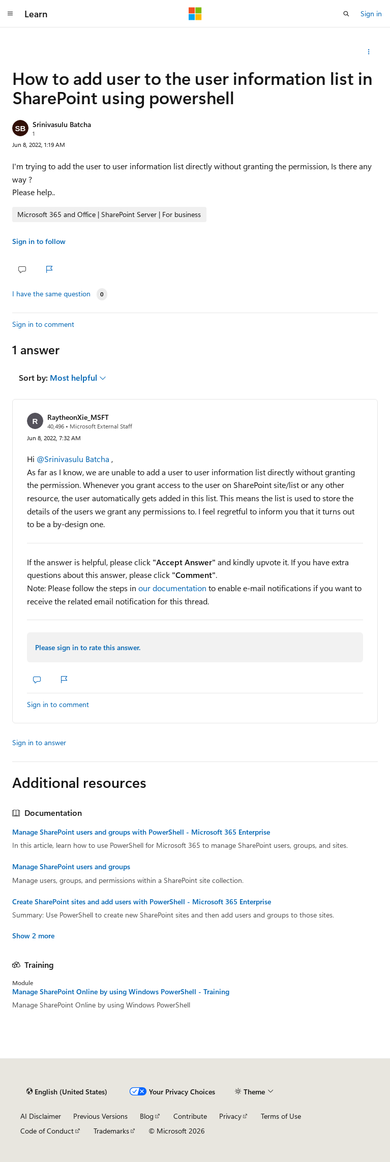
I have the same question (51, 294)
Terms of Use (281, 1116)
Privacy (230, 1116)
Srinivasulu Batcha (62, 124)
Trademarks (111, 1131)
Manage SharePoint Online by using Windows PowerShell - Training (120, 991)
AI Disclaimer (40, 1116)
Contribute (190, 1116)
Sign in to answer (39, 742)
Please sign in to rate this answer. (87, 647)
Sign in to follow (39, 241)
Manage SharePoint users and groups (71, 866)
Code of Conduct (47, 1131)
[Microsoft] (195, 13)
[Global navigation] (10, 14)
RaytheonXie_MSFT (78, 417)
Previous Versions (100, 1116)
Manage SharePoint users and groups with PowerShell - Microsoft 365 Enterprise (141, 832)
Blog (147, 1116)
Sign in (371, 13)
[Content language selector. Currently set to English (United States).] (66, 1091)
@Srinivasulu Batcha (74, 458)
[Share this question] (369, 52)
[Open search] (346, 14)
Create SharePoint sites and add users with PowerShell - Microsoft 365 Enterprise (141, 901)
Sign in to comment (43, 324)
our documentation (172, 588)
